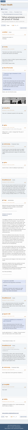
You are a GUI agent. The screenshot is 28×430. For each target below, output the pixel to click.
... (16, 25)
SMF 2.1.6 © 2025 (10, 426)
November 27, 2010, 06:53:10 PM (8, 202)
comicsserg (7, 144)
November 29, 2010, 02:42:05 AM (8, 386)
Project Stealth (6, 5)
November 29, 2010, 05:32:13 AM (8, 401)
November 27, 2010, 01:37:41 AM (8, 70)
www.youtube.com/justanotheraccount (10, 413)
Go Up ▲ (18, 425)
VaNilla (5, 399)
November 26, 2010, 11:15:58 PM (8, 49)
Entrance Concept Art (7, 214)
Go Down (3, 25)
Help (8, 425)
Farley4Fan (7, 108)
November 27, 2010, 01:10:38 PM (8, 146)
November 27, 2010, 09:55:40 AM (8, 110)
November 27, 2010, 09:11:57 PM (8, 316)
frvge (5, 200)
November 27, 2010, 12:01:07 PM (8, 127)
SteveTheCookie (8, 67)
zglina (5, 125)
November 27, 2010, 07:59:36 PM (8, 300)
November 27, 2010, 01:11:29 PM (8, 164)
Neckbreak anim (7, 89)
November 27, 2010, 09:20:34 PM (8, 347)
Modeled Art (5, 215)
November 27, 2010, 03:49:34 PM (8, 182)
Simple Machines (17, 426)
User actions (23, 28)
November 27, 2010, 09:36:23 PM (8, 369)
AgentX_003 (7, 314)
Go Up (2, 416)
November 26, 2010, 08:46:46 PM (8, 34)
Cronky (6, 46)
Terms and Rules (13, 425)
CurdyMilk (6, 384)
